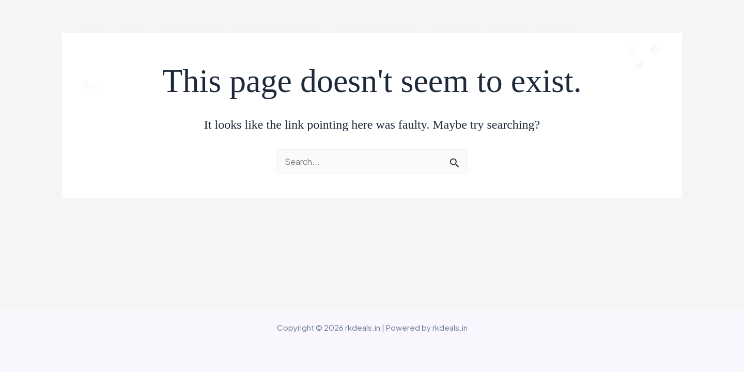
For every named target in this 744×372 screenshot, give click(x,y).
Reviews (558, 28)
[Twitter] (639, 65)
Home (92, 28)
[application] (214, 28)
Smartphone (190, 28)
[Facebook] (655, 50)
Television (453, 28)
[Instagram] (633, 50)
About (132, 28)
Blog (90, 85)
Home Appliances (373, 28)
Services (509, 28)
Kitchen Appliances (277, 28)
